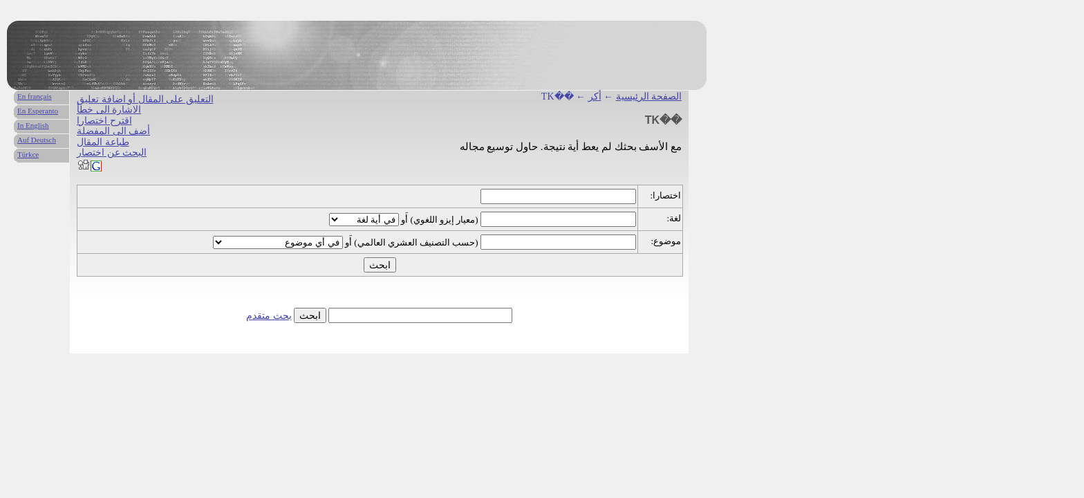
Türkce (28, 154)
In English (33, 125)
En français (34, 96)
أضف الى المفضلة (113, 131)
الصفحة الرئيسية (649, 96)
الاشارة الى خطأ (109, 109)
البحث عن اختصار (112, 152)
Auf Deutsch (36, 140)
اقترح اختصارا (104, 121)
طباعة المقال (103, 142)
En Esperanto (37, 111)
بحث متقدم (269, 316)
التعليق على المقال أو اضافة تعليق (145, 99)
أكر (594, 96)
